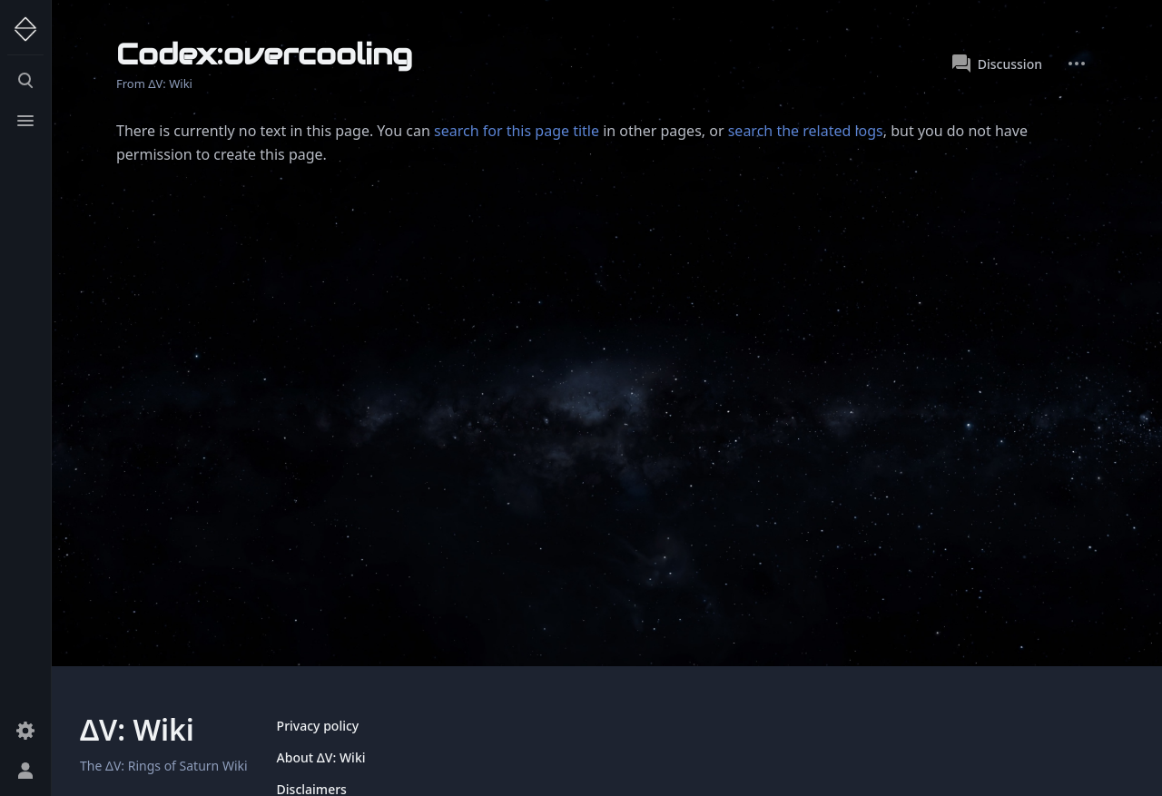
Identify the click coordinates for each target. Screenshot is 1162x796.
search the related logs (805, 131)
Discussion (997, 63)
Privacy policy (318, 725)
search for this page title (516, 131)
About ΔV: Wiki (321, 757)
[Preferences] (25, 730)
